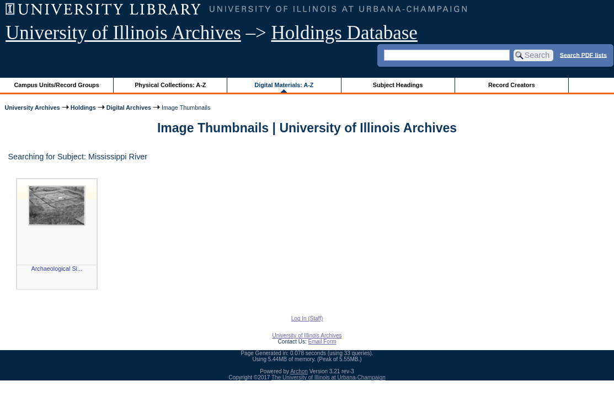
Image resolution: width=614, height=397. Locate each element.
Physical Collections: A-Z (170, 85)
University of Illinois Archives (123, 33)
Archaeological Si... (56, 268)
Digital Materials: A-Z (283, 85)
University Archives (32, 107)
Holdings (83, 107)
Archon (299, 371)
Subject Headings (398, 85)
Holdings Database (344, 33)
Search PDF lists (583, 54)
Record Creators (511, 85)
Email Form (322, 342)
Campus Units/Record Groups (56, 85)
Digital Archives (128, 107)
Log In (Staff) (307, 318)
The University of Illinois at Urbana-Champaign (328, 377)
